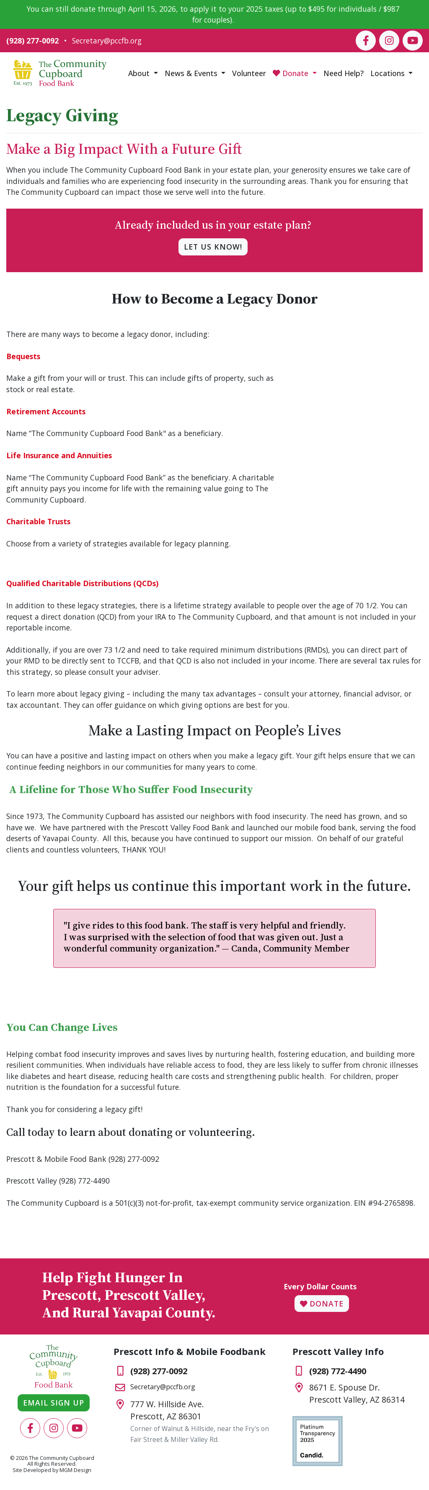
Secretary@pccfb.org (107, 41)
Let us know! (213, 247)
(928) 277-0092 (32, 41)
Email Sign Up (53, 1403)
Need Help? (343, 73)
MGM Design (75, 1470)
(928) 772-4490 (337, 1371)
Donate (322, 1304)
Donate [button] (291, 73)
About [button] (140, 73)
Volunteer (249, 73)
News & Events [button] (192, 73)
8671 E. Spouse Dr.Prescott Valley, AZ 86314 (357, 1393)
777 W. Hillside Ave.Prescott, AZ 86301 (167, 1410)
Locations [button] (388, 73)
